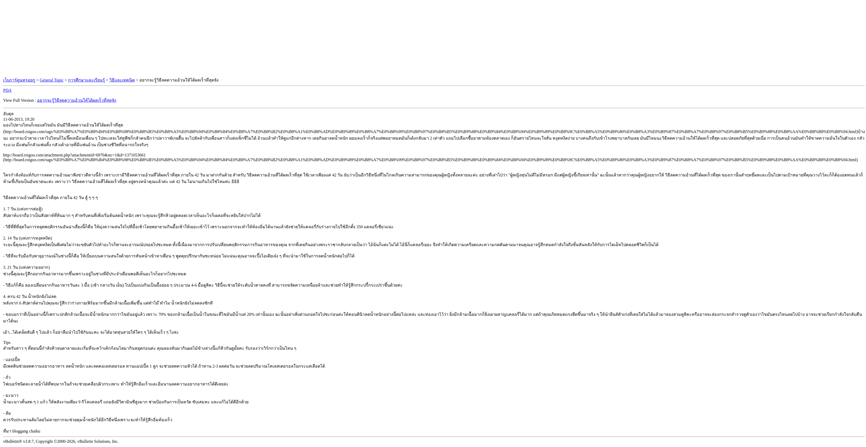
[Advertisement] (433, 39)
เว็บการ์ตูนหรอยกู (19, 80)
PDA (7, 90)
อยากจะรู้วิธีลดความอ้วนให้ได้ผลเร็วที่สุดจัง (76, 100)
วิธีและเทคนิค (122, 80)
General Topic (52, 80)
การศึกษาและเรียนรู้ (86, 80)
